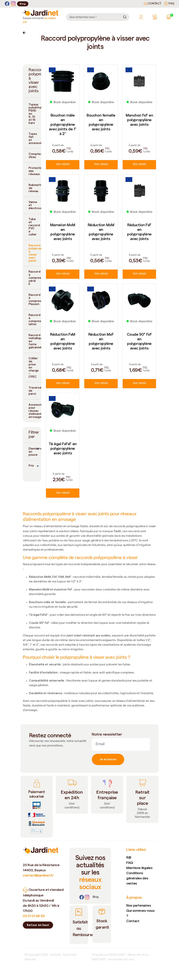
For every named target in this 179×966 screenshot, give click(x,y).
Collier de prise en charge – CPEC (34, 367)
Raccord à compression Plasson (35, 299)
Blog (23, 3)
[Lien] (95, 897)
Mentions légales (139, 868)
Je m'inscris (108, 759)
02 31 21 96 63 (34, 916)
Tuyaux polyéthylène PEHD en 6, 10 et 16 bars (35, 113)
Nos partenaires (138, 905)
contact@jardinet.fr (38, 875)
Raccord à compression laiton (35, 319)
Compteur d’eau (35, 155)
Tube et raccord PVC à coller (34, 226)
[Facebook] (7, 3)
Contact (152, 3)
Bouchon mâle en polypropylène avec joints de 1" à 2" (62, 124)
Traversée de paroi (35, 390)
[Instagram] (13, 3)
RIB (128, 857)
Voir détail (62, 164)
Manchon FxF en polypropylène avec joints (139, 120)
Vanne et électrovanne (35, 205)
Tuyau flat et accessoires (35, 138)
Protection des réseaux (35, 171)
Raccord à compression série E (35, 277)
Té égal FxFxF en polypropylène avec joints (63, 448)
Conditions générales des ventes (137, 878)
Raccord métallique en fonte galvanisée (35, 341)
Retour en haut (38, 925)
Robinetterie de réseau (35, 188)
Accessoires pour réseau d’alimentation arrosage (35, 410)
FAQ (169, 3)
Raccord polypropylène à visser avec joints (35, 253)
